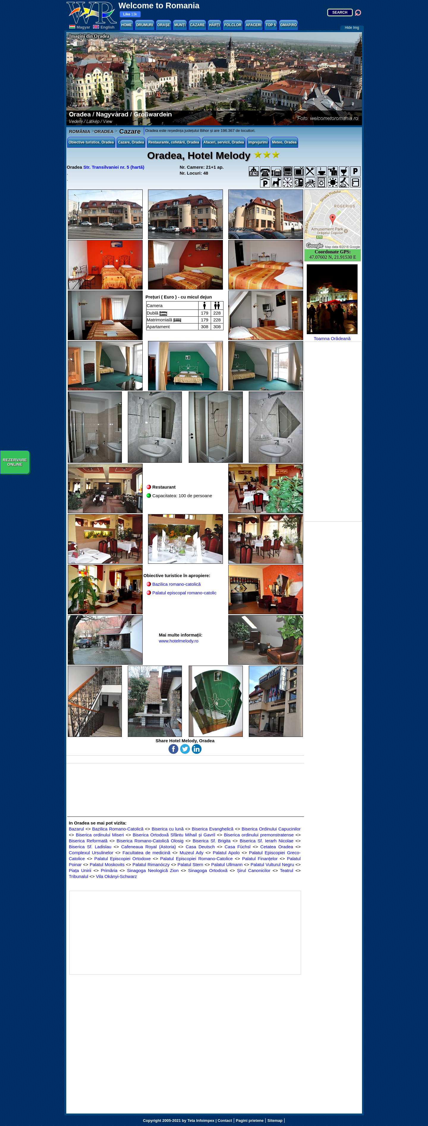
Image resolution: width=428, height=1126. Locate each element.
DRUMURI (144, 25)
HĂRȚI (214, 25)
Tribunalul (78, 876)
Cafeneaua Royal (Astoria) (148, 846)
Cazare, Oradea (131, 142)
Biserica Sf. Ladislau (90, 846)
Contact (225, 1120)
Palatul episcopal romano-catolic (184, 592)
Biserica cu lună (168, 828)
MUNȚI (179, 25)
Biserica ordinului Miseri (100, 834)
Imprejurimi (258, 142)
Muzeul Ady (191, 852)
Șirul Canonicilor (253, 870)
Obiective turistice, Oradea (91, 142)
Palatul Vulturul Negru (272, 864)
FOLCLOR (232, 25)
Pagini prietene (250, 1120)
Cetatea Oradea (276, 846)
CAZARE (197, 25)
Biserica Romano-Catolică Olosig (150, 840)
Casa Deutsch (200, 846)
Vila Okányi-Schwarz (116, 876)
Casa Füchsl (238, 846)
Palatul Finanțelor (260, 858)
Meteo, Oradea (284, 142)
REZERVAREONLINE (15, 462)
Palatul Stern (190, 864)
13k (130, 14)
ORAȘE (163, 25)
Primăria (109, 870)
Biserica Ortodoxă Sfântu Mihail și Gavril (174, 834)
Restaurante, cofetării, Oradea (173, 142)
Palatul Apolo (226, 852)
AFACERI (254, 25)
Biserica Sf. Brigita (212, 840)
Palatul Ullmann (227, 864)
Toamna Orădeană (332, 302)
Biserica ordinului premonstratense (259, 834)
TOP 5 (271, 25)
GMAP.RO (288, 25)
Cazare (129, 131)
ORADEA (104, 131)
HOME (126, 25)
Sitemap (275, 1120)
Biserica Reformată (88, 840)
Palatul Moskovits (107, 864)
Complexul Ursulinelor (91, 852)
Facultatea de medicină (146, 852)
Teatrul (286, 870)
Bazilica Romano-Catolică (118, 828)
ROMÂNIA (80, 131)
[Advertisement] (333, 431)
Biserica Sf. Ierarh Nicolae (267, 840)
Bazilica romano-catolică (176, 584)
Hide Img (352, 28)
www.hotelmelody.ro (179, 640)
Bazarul (76, 828)
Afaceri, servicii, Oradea (223, 142)
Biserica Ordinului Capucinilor (271, 828)
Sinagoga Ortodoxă (207, 870)
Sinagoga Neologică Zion (153, 870)
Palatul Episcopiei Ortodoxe (122, 858)
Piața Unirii (80, 870)
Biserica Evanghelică (212, 828)
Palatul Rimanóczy (151, 864)
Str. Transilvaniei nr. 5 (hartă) (113, 167)
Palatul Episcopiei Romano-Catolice (196, 858)
